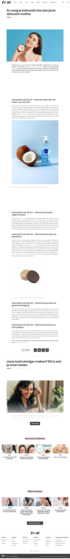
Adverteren (51, 556)
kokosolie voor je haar (21, 342)
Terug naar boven (34, 523)
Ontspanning (15, 543)
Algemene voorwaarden (59, 556)
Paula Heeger (27, 17)
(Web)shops (26, 541)
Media (47, 545)
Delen (35, 350)
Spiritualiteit (48, 541)
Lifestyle (38, 2)
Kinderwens (4, 539)
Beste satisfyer (59, 545)
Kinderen (4, 543)
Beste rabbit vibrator (60, 541)
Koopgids (44, 2)
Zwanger (4, 541)
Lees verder (35, 423)
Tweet (39, 350)
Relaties (36, 543)
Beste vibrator (59, 539)
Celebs (47, 543)
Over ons (46, 556)
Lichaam (14, 545)
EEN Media (15, 556)
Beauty (20, 2)
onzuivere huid (25, 114)
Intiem (35, 545)
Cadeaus (25, 543)
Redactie (41, 556)
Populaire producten (62, 537)
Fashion (26, 2)
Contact (66, 556)
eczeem (22, 218)
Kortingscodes (52, 2)
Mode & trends (26, 539)
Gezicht (9, 17)
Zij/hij (35, 541)
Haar (13, 539)
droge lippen (32, 245)
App (47, 350)
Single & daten (37, 539)
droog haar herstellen (36, 67)
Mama (15, 2)
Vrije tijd (47, 539)
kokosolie (14, 68)
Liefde (32, 2)
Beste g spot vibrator (60, 543)
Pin (43, 350)
